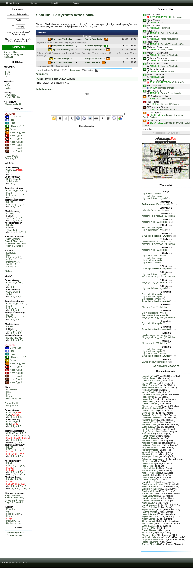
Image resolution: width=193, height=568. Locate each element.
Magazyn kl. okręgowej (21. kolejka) (158, 244)
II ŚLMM (18, 338)
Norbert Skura (148, 378)
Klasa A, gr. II (13, 139)
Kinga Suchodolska (151, 431)
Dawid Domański (150, 482)
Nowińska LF (11, 95)
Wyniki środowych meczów (154, 362)
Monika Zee (165, 99)
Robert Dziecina (149, 507)
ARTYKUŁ (154, 22)
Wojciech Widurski (150, 447)
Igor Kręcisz (147, 429)
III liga (7, 74)
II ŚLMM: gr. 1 (12, 484)
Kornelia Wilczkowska (152, 387)
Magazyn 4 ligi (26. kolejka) (154, 222)
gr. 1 (9, 218)
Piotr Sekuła (147, 466)
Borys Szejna (148, 413)
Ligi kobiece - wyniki (151, 194)
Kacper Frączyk (149, 420)
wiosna (15, 415)
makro (19, 170)
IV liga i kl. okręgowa (13, 54)
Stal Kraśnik (177, 17)
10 (21, 220)
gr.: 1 (19, 126)
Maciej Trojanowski (151, 473)
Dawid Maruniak (149, 505)
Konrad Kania (148, 390)
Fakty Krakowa (168, 71)
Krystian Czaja (148, 510)
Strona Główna (12, 3)
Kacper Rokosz (149, 470)
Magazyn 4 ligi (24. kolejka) (154, 282)
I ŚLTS (9, 193)
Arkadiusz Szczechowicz (153, 459)
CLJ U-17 (10, 179)
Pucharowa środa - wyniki (154, 242)
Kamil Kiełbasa (149, 438)
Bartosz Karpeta (149, 512)
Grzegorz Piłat (148, 528)
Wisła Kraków (178, 82)
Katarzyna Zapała (150, 457)
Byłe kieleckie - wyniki (152, 196)
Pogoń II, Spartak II (14, 246)
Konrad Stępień (149, 514)
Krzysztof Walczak (150, 450)
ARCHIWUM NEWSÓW (166, 366)
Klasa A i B (9, 57)
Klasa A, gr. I (13, 135)
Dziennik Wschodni (170, 33)
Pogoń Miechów (12, 239)
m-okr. (16, 181)
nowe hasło (22, 41)
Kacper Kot (147, 399)
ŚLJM (9, 181)
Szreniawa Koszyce (14, 500)
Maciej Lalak (148, 461)
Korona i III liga (11, 52)
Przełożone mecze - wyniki (154, 335)
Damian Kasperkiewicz (152, 484)
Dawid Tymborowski (151, 498)
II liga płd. (10, 257)
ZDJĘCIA (154, 99)
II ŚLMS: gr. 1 (12, 465)
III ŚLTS (25, 435)
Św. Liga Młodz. (13, 266)
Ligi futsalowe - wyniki (152, 260)
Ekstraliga (11, 253)
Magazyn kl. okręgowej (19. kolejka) (158, 317)
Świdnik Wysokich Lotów (172, 44)
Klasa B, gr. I (13, 145)
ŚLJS (7, 172)
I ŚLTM (9, 202)
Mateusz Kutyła (149, 424)
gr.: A (18, 190)
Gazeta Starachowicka (171, 93)
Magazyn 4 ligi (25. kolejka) (154, 250)
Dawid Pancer (148, 436)
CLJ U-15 (10, 190)
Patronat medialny (15, 535)
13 (28, 488)
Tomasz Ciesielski (150, 544)
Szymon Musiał (149, 383)
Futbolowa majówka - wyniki (156, 204)
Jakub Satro (147, 401)
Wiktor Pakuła (148, 392)
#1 (38, 79)
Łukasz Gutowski (150, 468)
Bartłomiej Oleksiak (151, 417)
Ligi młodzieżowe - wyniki (154, 198)
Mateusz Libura (149, 535)
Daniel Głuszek (149, 530)
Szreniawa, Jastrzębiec (16, 243)
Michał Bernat (148, 487)
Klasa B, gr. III (14, 151)
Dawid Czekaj (148, 480)
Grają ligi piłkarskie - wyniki (156, 236)
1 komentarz (74, 70)
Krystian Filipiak (149, 516)
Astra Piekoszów (92, 62)
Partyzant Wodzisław (62, 39)
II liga (7, 72)
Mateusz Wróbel (149, 440)
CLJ (7, 76)
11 (22, 232)
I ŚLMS (9, 214)
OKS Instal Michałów (169, 104)
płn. (18, 257)
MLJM (15, 424)
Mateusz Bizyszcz (150, 454)
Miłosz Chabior (149, 385)
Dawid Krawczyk (149, 404)
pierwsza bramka (166, 88)
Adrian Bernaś (148, 519)
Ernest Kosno (148, 463)
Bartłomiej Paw (149, 415)
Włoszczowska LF (13, 104)
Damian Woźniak (150, 491)
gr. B (18, 179)
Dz (162, 22)
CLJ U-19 (10, 170)
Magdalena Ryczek (151, 406)
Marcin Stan (147, 523)
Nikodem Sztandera (151, 394)
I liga (7, 69)
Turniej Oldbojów (12, 97)
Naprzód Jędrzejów (94, 46)
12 (26, 232)
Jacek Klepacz (148, 526)
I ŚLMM (9, 225)
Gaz (162, 77)
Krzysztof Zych (149, 376)
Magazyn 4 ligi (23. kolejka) (154, 307)
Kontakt (54, 3)
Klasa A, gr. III (14, 142)
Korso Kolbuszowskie (171, 39)
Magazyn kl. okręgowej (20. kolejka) (158, 277)
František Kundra (150, 542)
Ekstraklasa (13, 117)
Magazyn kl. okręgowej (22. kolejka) (158, 216)
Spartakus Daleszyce (63, 49)
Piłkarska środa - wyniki (153, 210)
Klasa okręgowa (15, 132)
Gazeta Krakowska (169, 60)
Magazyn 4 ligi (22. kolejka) (154, 343)
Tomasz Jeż (147, 493)
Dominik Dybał (148, 477)
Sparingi (41, 32)
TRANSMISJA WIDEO (160, 17)
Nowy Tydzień (167, 50)
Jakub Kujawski (149, 427)
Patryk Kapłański (150, 411)
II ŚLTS (17, 435)
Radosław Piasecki (168, 109)
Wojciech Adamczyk (151, 489)
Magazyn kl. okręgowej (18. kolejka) (158, 337)
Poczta (75, 3)
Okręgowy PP (11, 158)
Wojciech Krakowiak (151, 537)
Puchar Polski (11, 156)
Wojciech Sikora (149, 452)
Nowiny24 (165, 28)
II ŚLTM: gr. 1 (12, 195)
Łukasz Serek (148, 434)
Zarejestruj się (18, 34)
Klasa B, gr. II (13, 148)
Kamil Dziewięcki (150, 496)
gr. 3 (20, 218)
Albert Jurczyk (148, 521)
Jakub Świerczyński (151, 381)
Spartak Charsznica (14, 241)
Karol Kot (146, 475)
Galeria (33, 3)
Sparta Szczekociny (94, 39)
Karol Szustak (148, 503)
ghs (39, 70)
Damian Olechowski (151, 500)
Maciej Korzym (149, 533)
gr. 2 (22, 195)
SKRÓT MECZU (157, 115)
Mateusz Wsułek (149, 443)
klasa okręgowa (13, 399)
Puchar (8, 88)
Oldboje (8, 271)
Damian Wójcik (149, 422)
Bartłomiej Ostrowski (151, 445)
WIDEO (153, 88)
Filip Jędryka (148, 397)
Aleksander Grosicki (151, 408)
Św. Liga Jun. (12, 264)
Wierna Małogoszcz (63, 58)
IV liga (10, 129)
